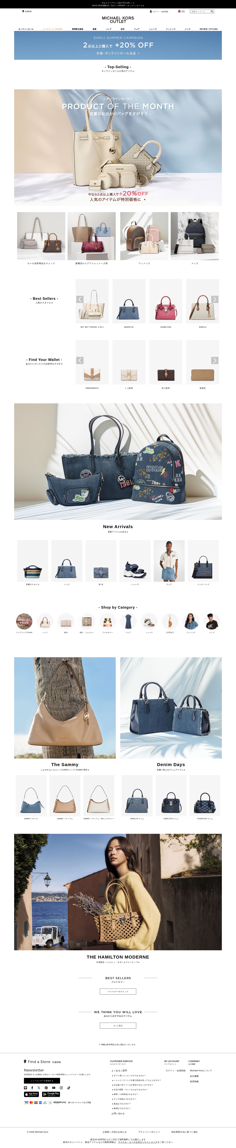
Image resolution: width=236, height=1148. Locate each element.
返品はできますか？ (122, 1104)
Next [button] (214, 299)
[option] (92, 304)
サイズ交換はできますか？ (125, 1099)
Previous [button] (80, 299)
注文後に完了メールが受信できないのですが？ (134, 1085)
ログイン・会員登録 (160, 11)
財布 (123, 29)
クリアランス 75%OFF (53, 29)
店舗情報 (27, 11)
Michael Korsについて (201, 1070)
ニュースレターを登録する (42, 1081)
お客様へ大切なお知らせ (115, 1132)
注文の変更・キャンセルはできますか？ (131, 1090)
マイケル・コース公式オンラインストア (138, 1142)
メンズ (187, 29)
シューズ (153, 29)
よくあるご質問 (119, 1070)
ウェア (137, 29)
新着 (94, 29)
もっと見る (118, 1026)
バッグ (109, 29)
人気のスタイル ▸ (44, 302)
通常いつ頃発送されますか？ (126, 1094)
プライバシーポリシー (149, 1132)
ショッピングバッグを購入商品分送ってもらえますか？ (137, 1080)
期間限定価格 (77, 29)
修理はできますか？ (122, 1108)
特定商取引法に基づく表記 (184, 1132)
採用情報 (194, 1081)
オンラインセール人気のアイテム (118, 71)
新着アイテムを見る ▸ (118, 532)
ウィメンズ (170, 29)
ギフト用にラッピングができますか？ (130, 1076)
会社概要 (194, 1076)
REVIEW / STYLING (209, 29)
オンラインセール (26, 29)
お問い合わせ (118, 1113)
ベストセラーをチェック (118, 992)
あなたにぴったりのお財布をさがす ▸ (44, 364)
